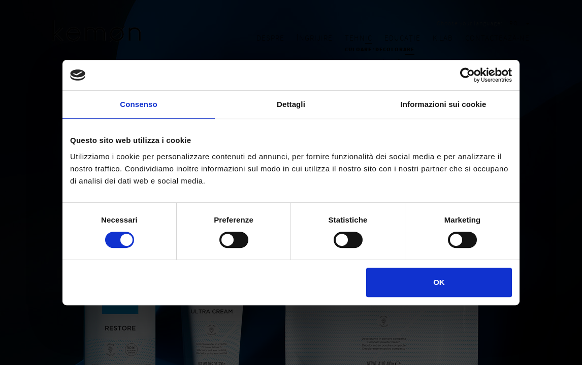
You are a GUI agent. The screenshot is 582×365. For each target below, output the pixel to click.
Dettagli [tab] (291, 104)
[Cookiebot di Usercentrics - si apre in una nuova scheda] (467, 75)
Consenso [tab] (138, 104)
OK (439, 282)
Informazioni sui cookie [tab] (444, 104)
